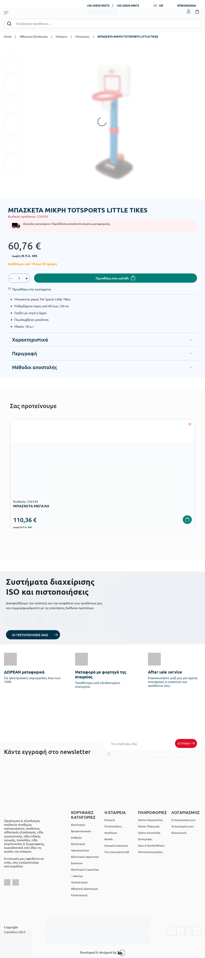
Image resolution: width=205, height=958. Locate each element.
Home (8, 36)
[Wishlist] (31, 289)
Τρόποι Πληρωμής (149, 826)
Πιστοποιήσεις (113, 826)
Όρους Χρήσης (173, 754)
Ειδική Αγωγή (79, 895)
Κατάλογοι (111, 832)
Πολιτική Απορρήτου (152, 759)
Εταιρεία (110, 820)
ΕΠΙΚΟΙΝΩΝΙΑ (186, 5)
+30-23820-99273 (98, 5)
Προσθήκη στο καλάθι (112, 278)
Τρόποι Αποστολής (149, 832)
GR (161, 5)
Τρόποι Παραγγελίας (150, 820)
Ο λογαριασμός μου (183, 820)
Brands (109, 839)
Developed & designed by (102, 953)
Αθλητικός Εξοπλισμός (34, 36)
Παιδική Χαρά (79, 882)
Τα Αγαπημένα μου (182, 826)
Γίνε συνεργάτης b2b (117, 852)
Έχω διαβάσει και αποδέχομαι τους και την (152, 756)
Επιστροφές (145, 839)
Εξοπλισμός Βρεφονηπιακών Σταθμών (81, 831)
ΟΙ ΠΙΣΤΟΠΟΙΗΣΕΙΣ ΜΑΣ (30, 635)
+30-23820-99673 (127, 5)
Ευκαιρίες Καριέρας (116, 845)
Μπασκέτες (82, 36)
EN (155, 5)
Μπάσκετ (61, 36)
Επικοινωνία (178, 832)
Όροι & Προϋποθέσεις (151, 845)
